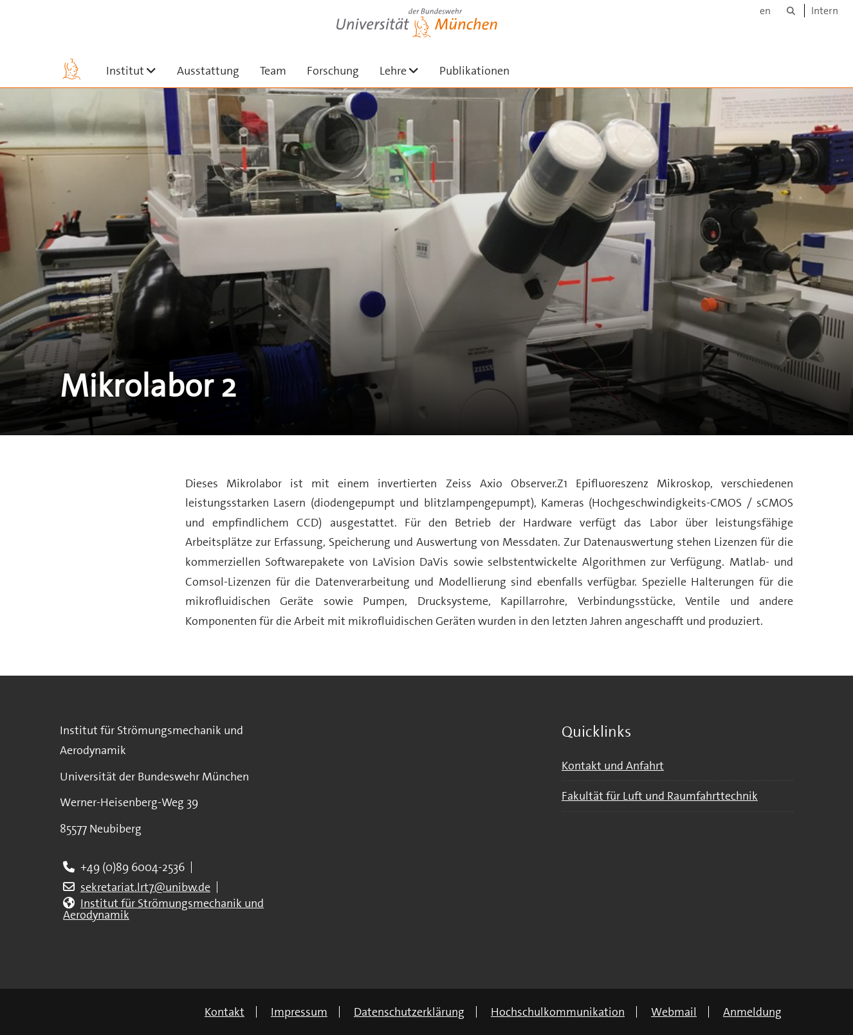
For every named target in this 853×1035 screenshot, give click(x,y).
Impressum (299, 1012)
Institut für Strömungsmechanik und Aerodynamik (163, 909)
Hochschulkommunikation (558, 1012)
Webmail (674, 1012)
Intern (824, 10)
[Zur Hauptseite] (71, 69)
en (765, 10)
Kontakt (224, 1012)
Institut (136, 70)
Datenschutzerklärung (409, 1012)
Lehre (404, 70)
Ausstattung (208, 70)
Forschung (333, 70)
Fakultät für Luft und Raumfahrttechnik (660, 796)
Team (273, 70)
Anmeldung (752, 1012)
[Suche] (791, 10)
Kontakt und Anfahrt (613, 765)
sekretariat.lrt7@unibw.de (145, 887)
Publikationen (474, 70)
